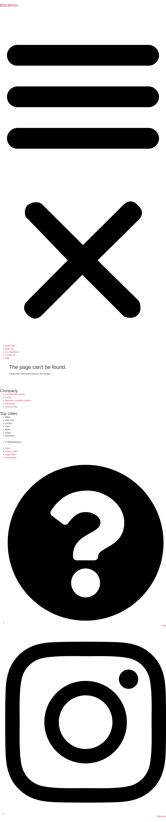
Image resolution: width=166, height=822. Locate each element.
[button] (83, 177)
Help (7, 358)
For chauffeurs (12, 352)
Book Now (10, 346)
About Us (9, 349)
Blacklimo (9, 5)
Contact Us (10, 355)
